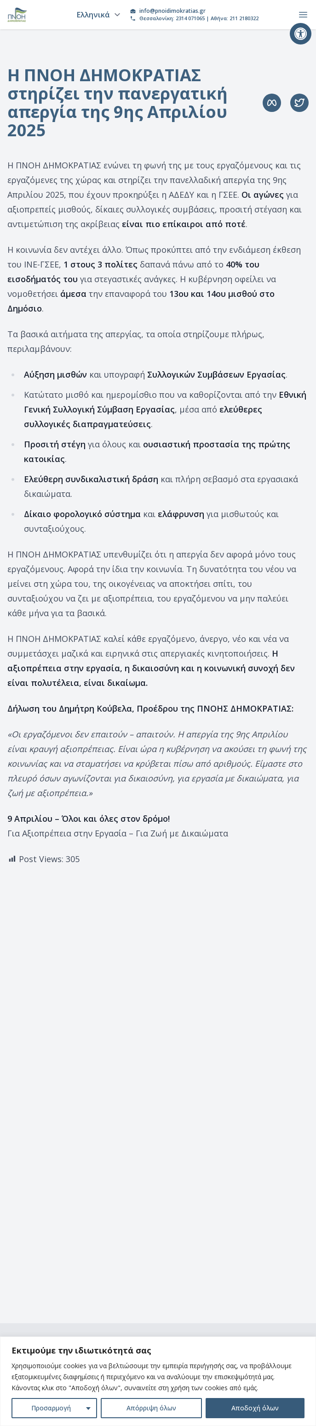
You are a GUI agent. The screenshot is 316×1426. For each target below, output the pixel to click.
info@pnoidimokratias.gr (172, 11)
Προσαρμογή (51, 1408)
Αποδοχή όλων (255, 1408)
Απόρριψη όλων (151, 1408)
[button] (300, 34)
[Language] (97, 14)
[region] (158, 1381)
